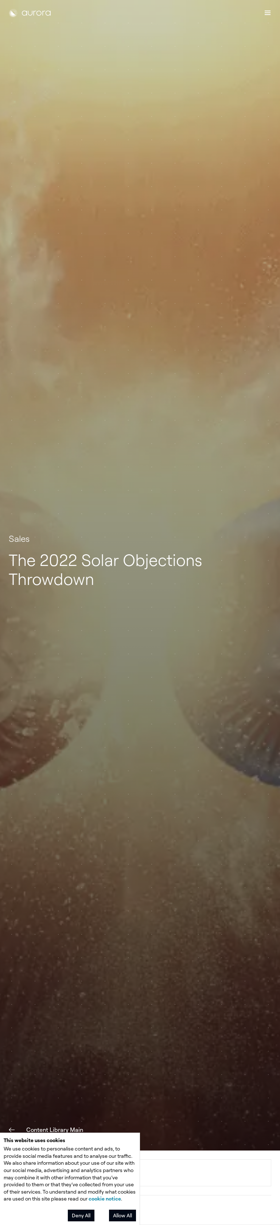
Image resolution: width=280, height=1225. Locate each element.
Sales (19, 538)
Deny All (81, 1215)
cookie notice (105, 1198)
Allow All (122, 1215)
